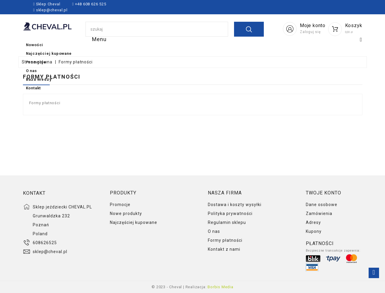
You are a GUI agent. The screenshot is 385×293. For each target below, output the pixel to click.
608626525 (45, 242)
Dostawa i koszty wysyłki (234, 204)
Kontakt (333, 45)
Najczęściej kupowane (156, 45)
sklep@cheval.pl (52, 10)
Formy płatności (225, 240)
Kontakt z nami (224, 249)
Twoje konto (323, 193)
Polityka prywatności (230, 213)
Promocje (214, 45)
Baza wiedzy (291, 45)
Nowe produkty (126, 213)
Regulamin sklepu (227, 222)
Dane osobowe (321, 204)
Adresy (313, 222)
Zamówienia (319, 213)
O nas (251, 45)
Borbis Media (220, 287)
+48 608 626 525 (90, 4)
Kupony (314, 231)
